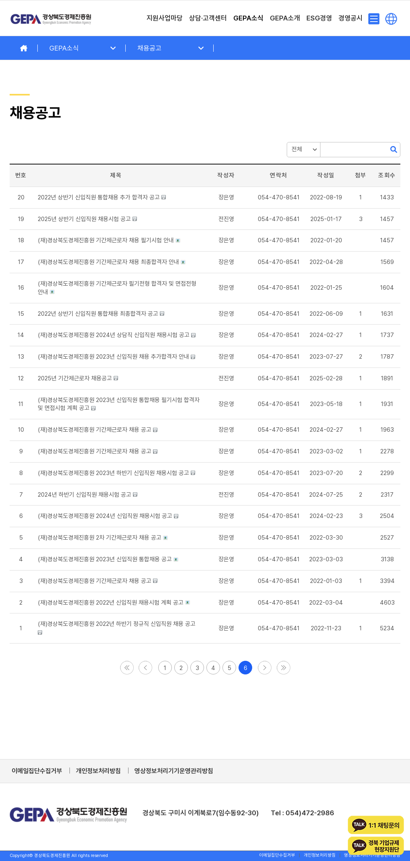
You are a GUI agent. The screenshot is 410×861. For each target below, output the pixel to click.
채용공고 (149, 48)
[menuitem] (164, 18)
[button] (226, 219)
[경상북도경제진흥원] (51, 18)
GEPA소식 (64, 48)
